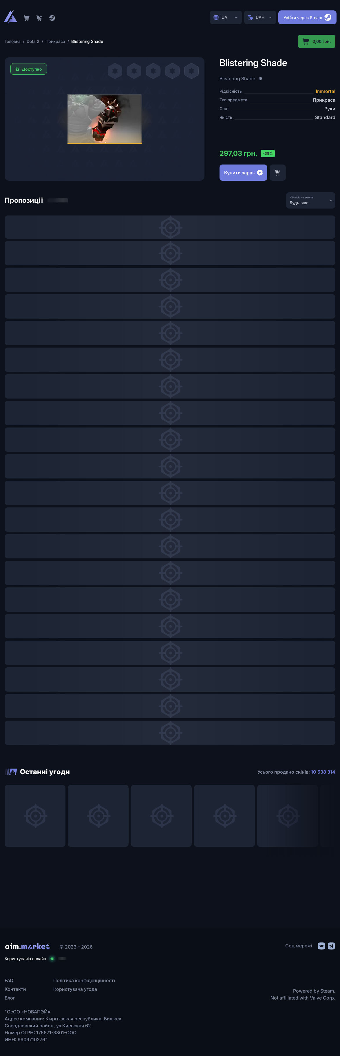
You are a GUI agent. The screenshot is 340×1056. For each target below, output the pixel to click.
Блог (10, 998)
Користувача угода (75, 989)
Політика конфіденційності (84, 980)
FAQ (9, 980)
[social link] (321, 945)
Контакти (15, 989)
